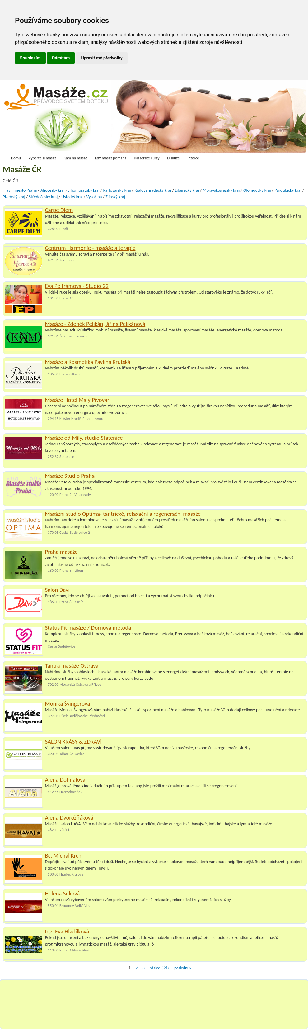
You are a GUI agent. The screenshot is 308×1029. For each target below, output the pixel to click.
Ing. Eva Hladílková (67, 931)
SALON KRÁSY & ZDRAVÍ (73, 741)
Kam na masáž (75, 158)
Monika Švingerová (67, 703)
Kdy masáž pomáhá (111, 158)
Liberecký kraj (187, 190)
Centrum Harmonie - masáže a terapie (90, 247)
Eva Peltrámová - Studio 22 (77, 285)
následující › (159, 968)
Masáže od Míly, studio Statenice (84, 437)
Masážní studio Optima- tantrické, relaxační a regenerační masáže (123, 513)
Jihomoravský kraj (84, 190)
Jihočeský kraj (52, 190)
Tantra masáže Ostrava (72, 665)
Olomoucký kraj (257, 190)
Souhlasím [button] (30, 57)
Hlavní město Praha (20, 190)
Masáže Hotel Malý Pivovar (77, 399)
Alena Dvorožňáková (69, 817)
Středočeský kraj (43, 197)
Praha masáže (61, 551)
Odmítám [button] (61, 57)
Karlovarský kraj (117, 190)
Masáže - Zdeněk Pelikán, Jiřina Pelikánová (95, 323)
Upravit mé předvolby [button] (101, 57)
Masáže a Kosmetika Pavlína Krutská (88, 361)
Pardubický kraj (287, 190)
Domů (16, 158)
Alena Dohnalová (65, 779)
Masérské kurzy (146, 158)
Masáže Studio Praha (70, 475)
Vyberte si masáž (42, 158)
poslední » (182, 968)
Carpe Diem (59, 210)
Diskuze (173, 158)
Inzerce (193, 158)
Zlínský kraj (115, 197)
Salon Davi (57, 589)
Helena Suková (62, 893)
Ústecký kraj (72, 197)
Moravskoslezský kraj (221, 190)
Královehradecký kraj (152, 190)
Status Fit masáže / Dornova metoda (88, 627)
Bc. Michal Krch (63, 855)
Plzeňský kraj (14, 197)
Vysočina (94, 197)
